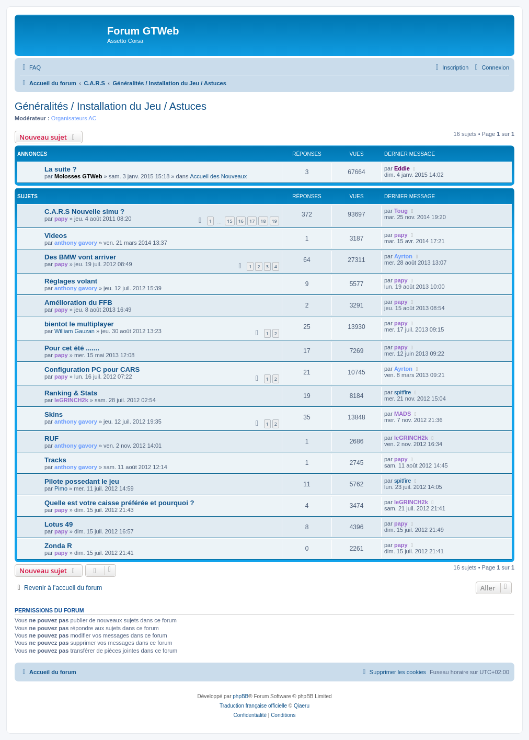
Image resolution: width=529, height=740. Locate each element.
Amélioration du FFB (78, 302)
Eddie (402, 168)
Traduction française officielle (253, 706)
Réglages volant (70, 281)
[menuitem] (30, 67)
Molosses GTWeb (78, 176)
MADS (402, 414)
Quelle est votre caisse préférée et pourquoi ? (119, 503)
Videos (55, 236)
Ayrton (403, 256)
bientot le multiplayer (79, 324)
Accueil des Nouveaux (218, 176)
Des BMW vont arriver (80, 257)
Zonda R (58, 546)
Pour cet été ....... (71, 348)
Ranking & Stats (70, 393)
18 (263, 221)
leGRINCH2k (71, 400)
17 (252, 221)
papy (61, 218)
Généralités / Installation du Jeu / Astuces (110, 106)
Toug (401, 211)
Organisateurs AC (74, 118)
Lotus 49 (58, 524)
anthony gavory (75, 243)
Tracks (55, 460)
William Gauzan (74, 331)
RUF (51, 438)
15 (229, 221)
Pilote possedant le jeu (81, 481)
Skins (53, 414)
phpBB (240, 696)
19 (274, 221)
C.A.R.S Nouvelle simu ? (84, 211)
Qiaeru (301, 706)
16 (241, 221)
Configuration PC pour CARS (92, 369)
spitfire (402, 392)
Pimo (60, 488)
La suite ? (60, 169)
